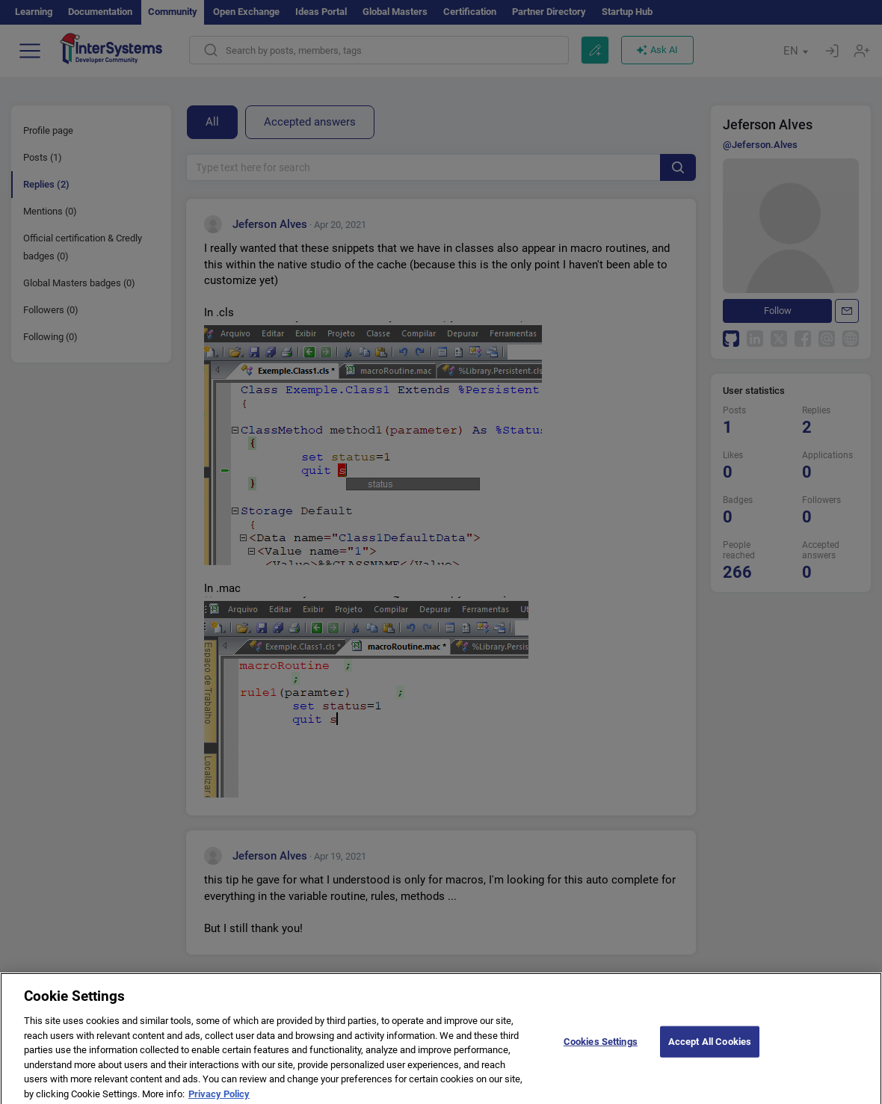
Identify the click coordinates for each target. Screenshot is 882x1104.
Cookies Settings (601, 1047)
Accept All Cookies (709, 1047)
